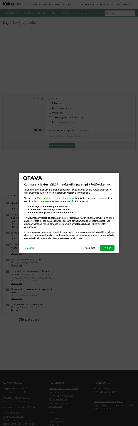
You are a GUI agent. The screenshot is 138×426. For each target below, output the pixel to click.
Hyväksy (107, 248)
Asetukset (90, 248)
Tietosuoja (29, 248)
